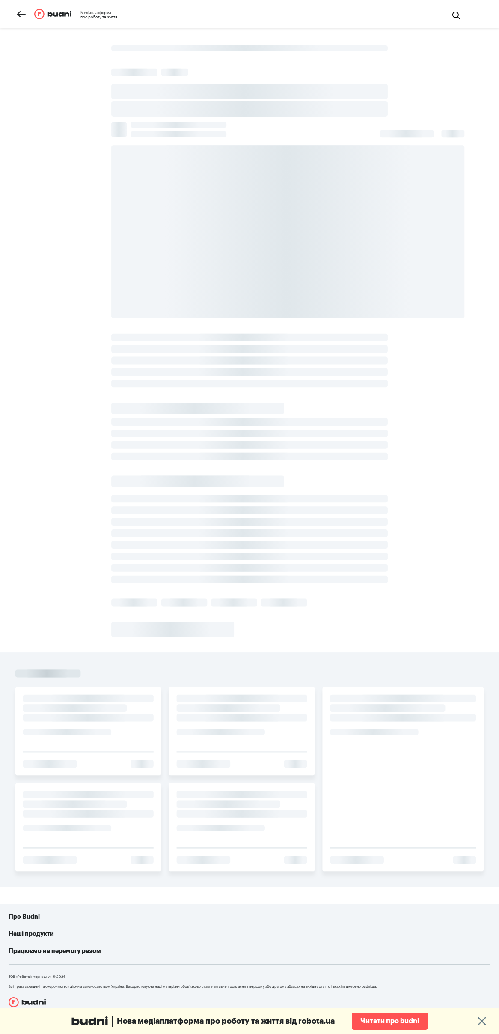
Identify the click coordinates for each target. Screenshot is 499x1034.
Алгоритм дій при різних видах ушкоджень (301, 964)
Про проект (42, 938)
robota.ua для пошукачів (154, 938)
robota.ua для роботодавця (158, 951)
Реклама (38, 951)
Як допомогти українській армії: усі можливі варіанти (317, 938)
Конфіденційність (51, 964)
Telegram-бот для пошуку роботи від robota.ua (307, 951)
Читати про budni (389, 1021)
